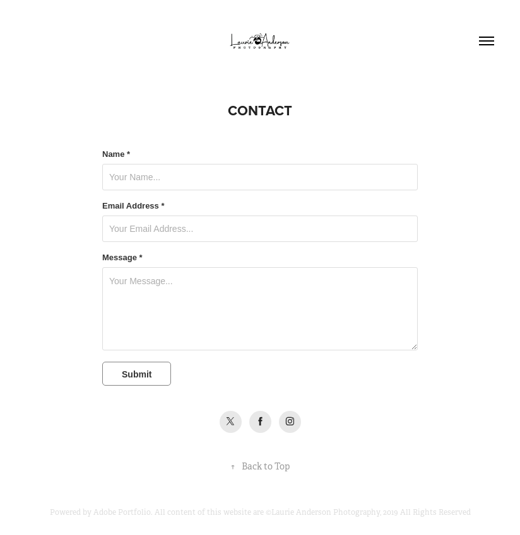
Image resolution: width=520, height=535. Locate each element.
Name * (116, 154)
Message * (122, 257)
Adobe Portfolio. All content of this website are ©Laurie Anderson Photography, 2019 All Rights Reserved (282, 512)
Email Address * (133, 206)
